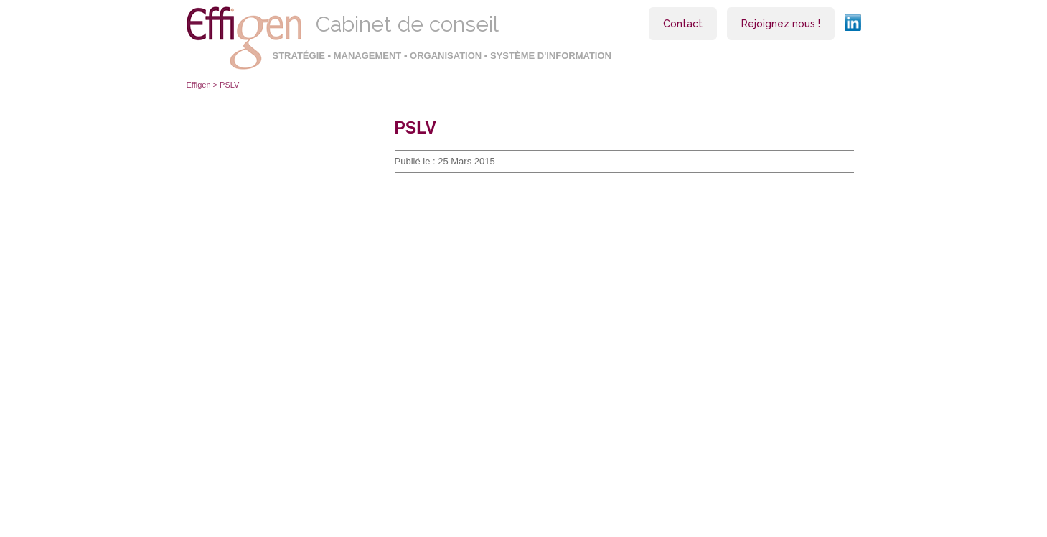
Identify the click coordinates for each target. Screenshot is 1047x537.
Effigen (199, 84)
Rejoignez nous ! (780, 23)
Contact (683, 23)
